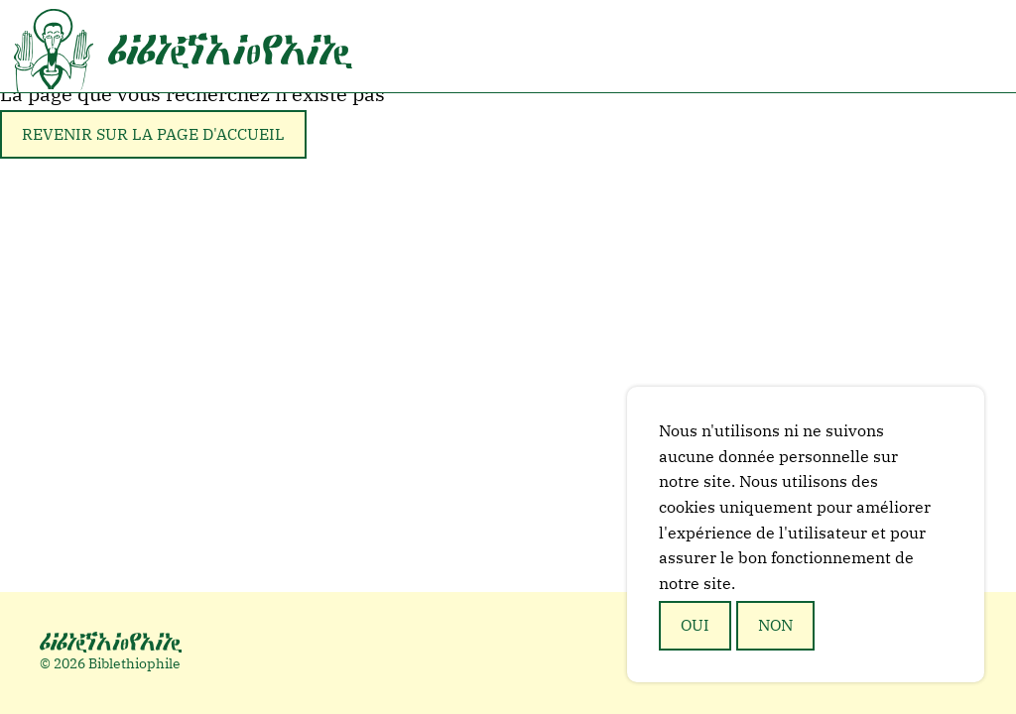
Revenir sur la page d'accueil (153, 134)
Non (775, 625)
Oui (695, 625)
